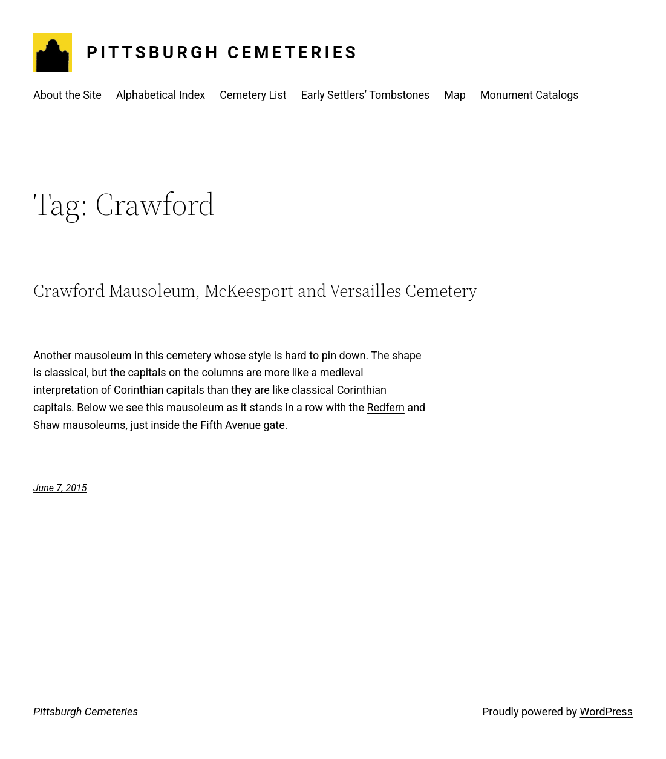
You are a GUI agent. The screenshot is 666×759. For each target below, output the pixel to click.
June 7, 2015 (60, 488)
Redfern (385, 407)
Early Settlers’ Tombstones (365, 94)
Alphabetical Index (160, 94)
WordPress (605, 711)
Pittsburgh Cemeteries (223, 52)
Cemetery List (253, 94)
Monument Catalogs (529, 94)
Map (455, 94)
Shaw (46, 425)
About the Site (67, 94)
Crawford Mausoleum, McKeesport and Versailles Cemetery (255, 290)
